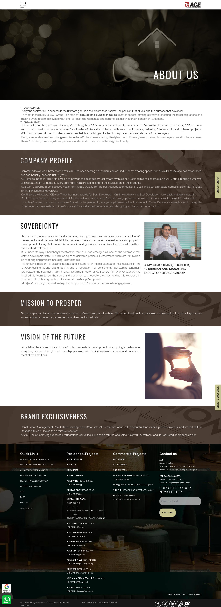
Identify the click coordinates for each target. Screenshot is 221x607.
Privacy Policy (53, 603)
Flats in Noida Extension (33, 475)
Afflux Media (105, 602)
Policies (24, 502)
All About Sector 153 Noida (34, 470)
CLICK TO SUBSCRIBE (218, 397)
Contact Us (26, 509)
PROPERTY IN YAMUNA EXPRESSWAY (37, 465)
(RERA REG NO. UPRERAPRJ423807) (133, 485)
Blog (22, 497)
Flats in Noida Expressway (34, 481)
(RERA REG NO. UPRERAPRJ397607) (133, 490)
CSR (22, 492)
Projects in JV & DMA (31, 486)
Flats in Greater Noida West (35, 459)
